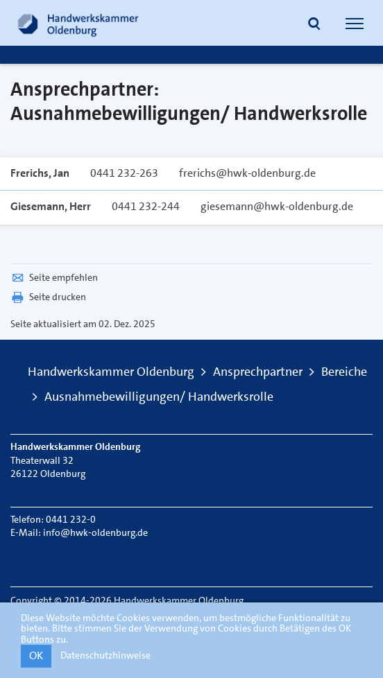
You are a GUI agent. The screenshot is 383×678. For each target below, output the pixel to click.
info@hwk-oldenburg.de (95, 532)
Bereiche (344, 371)
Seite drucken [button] (48, 296)
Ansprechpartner (258, 371)
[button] (314, 25)
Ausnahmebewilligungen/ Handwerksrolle (158, 396)
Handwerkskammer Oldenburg (111, 371)
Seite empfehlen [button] (54, 277)
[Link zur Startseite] (78, 23)
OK (36, 655)
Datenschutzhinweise (105, 655)
